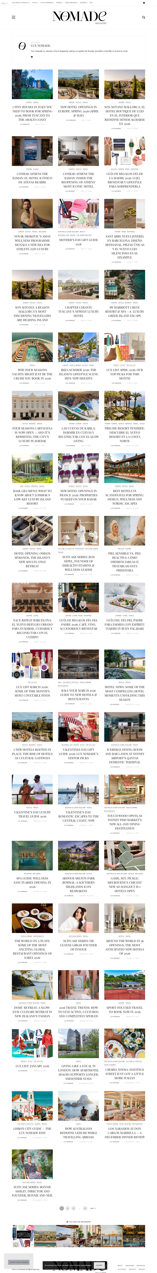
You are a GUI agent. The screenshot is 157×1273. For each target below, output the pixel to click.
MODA (127, 169)
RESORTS (128, 303)
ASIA (22, 486)
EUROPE (29, 102)
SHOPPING (134, 169)
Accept (99, 1265)
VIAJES (128, 102)
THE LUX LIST (131, 365)
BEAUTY (82, 232)
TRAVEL (36, 102)
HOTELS (78, 102)
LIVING (35, 615)
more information (86, 1265)
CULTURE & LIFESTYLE (66, 549)
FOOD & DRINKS (75, 365)
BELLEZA (114, 169)
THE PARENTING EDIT (84, 235)
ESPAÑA (121, 102)
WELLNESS (42, 232)
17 (85, 1208)
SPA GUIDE (28, 874)
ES (6, 3)
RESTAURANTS (63, 686)
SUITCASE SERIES (91, 549)
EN (91, 3)
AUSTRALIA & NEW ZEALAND (68, 232)
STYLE (122, 365)
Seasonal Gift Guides (67, 235)
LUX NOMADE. (41, 45)
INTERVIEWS (79, 549)
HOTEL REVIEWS (125, 1124)
